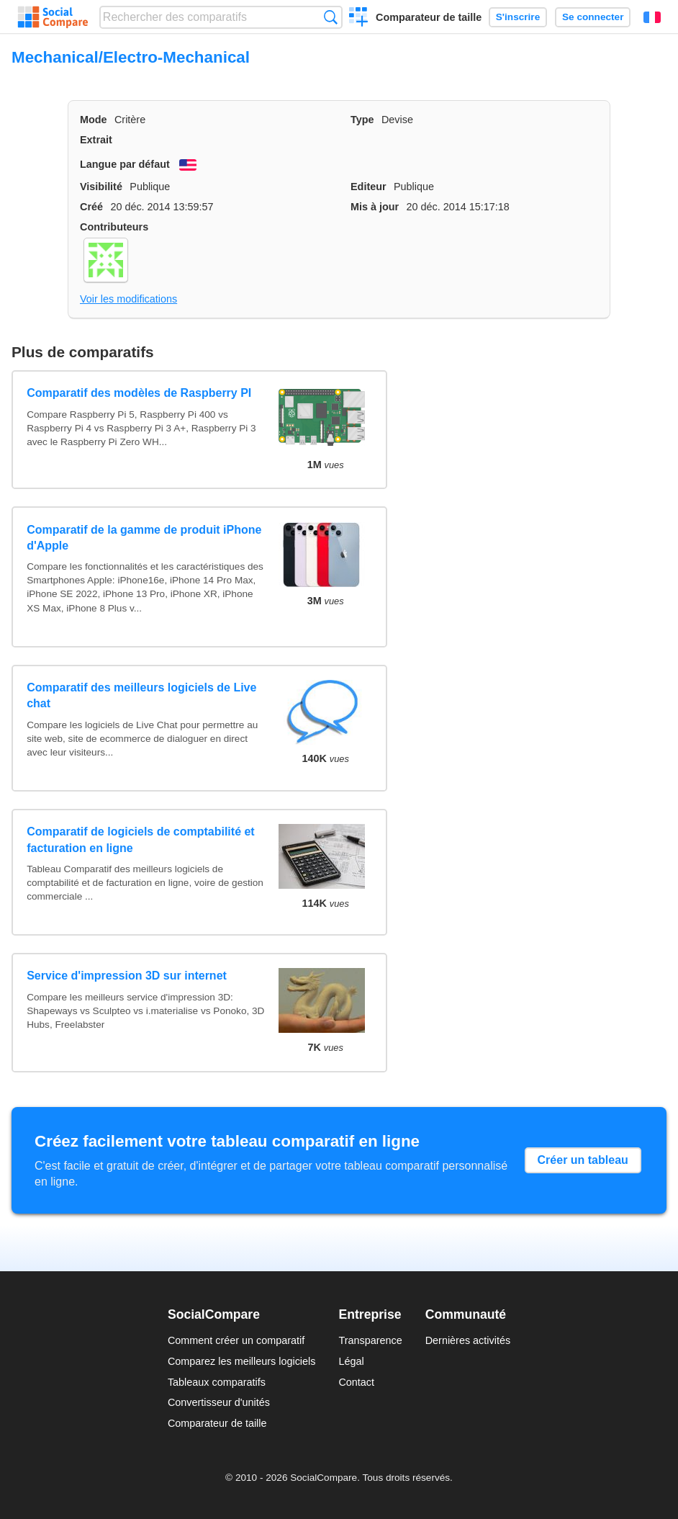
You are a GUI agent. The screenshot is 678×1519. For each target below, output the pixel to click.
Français (652, 17)
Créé (91, 206)
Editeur (369, 186)
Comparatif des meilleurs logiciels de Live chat (141, 695)
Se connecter (592, 17)
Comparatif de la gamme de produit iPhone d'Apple (144, 538)
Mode (93, 119)
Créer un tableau (583, 1160)
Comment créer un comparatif (236, 1340)
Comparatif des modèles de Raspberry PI (139, 393)
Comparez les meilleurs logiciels (242, 1361)
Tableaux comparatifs (217, 1382)
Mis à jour (375, 206)
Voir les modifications (128, 299)
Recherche (331, 17)
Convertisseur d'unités (219, 1402)
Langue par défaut (125, 164)
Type (362, 119)
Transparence (370, 1340)
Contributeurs (114, 227)
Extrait (96, 139)
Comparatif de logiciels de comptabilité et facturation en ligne (141, 839)
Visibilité (101, 186)
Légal (350, 1361)
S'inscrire (518, 17)
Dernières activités (467, 1340)
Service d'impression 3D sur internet (127, 975)
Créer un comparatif (359, 19)
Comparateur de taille (429, 17)
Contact (356, 1382)
